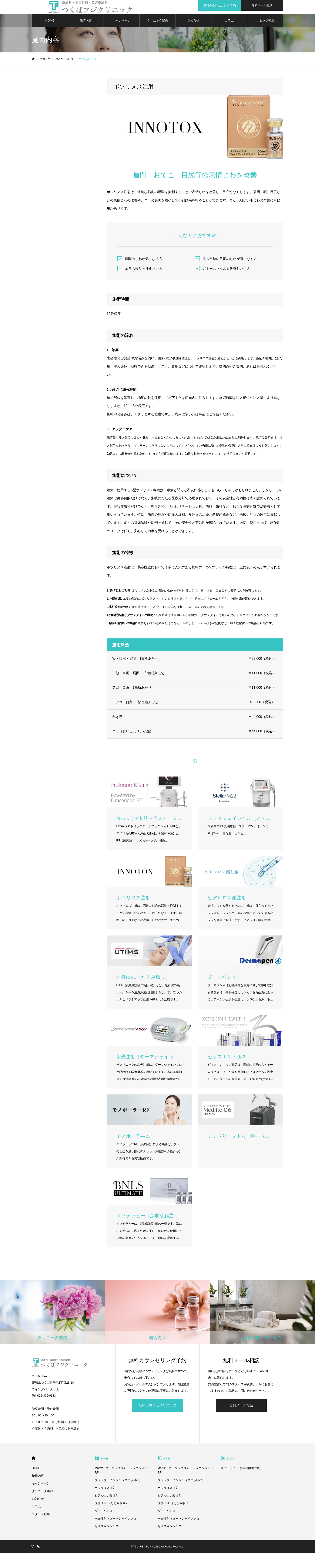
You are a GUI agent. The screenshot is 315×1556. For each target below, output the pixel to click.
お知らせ (193, 23)
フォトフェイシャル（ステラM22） (118, 1483)
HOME (49, 23)
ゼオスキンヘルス (106, 1529)
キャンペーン (122, 23)
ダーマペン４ (104, 1514)
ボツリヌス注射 (105, 1490)
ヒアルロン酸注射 (106, 1498)
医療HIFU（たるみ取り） (111, 1506)
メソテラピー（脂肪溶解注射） (241, 1471)
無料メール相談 (241, 1408)
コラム (229, 23)
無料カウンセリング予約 (157, 1408)
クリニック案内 (157, 23)
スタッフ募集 (265, 23)
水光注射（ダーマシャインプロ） (117, 1521)
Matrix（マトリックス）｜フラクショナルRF (122, 1473)
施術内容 (86, 23)
